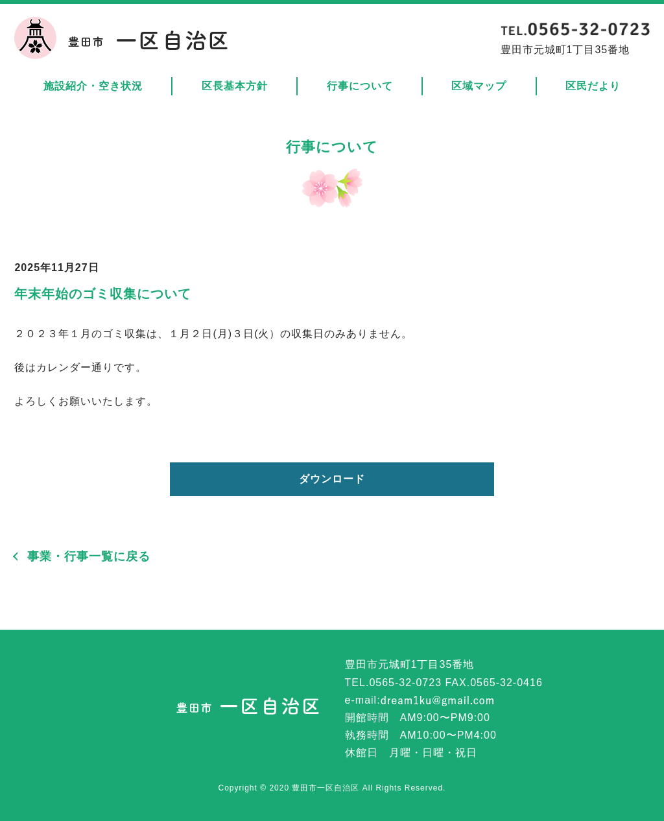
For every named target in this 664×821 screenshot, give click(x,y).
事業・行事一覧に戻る (88, 556)
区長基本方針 (235, 85)
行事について (360, 85)
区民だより (593, 85)
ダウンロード (332, 478)
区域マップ (478, 85)
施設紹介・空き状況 (93, 85)
